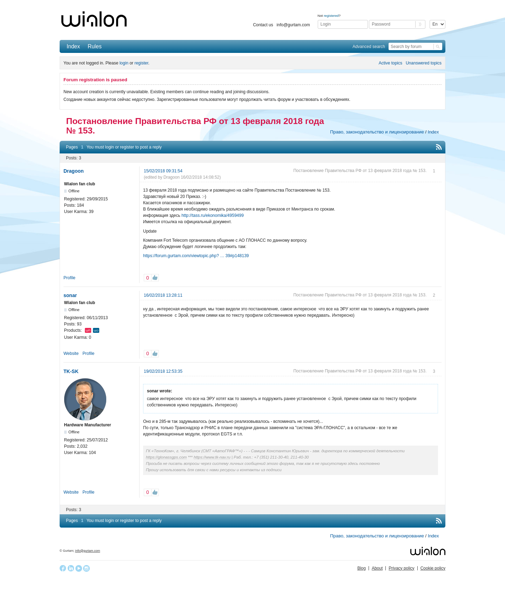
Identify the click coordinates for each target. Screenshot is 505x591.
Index (73, 46)
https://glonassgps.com (166, 457)
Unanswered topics (424, 63)
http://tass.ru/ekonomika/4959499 (212, 215)
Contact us (263, 24)
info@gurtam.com (293, 24)
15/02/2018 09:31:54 (163, 171)
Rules (95, 46)
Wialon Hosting (88, 330)
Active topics (390, 63)
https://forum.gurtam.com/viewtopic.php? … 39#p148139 (196, 255)
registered (331, 16)
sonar (70, 295)
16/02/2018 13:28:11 (163, 295)
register (141, 63)
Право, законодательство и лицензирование (377, 132)
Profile (69, 277)
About (377, 568)
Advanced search (368, 46)
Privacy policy (401, 568)
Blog (361, 568)
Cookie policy (432, 568)
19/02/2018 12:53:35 (163, 371)
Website (71, 353)
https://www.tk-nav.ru (212, 457)
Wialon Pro (96, 330)
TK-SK (71, 371)
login (124, 63)
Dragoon (73, 171)
